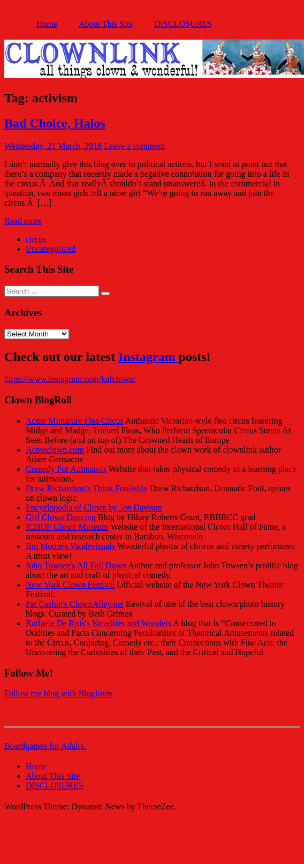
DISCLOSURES (183, 23)
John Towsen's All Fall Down (76, 565)
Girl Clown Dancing (61, 517)
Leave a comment (134, 146)
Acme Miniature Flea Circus (75, 420)
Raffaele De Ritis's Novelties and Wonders (99, 623)
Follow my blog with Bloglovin (58, 693)
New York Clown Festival (70, 584)
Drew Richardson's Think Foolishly (87, 488)
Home (46, 23)
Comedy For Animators (66, 469)
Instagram (148, 357)
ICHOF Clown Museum (67, 526)
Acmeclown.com (55, 449)
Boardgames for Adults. (45, 745)
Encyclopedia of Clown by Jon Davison (94, 507)
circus (36, 239)
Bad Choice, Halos (54, 123)
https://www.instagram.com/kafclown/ (69, 379)
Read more (23, 221)
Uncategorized (50, 248)
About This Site (106, 23)
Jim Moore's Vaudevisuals (70, 546)
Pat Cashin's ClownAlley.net (75, 603)
